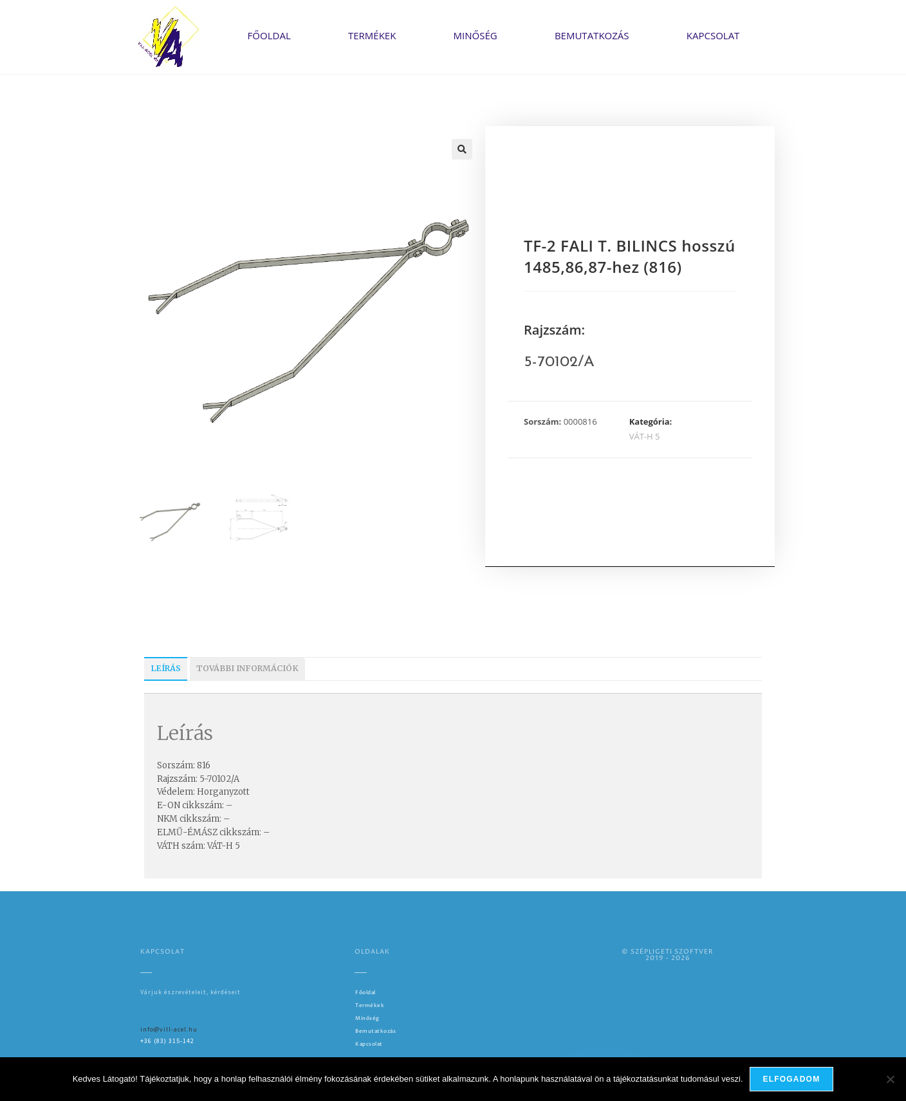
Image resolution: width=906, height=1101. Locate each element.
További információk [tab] (247, 668)
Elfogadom (791, 1079)
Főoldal (269, 35)
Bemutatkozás (592, 35)
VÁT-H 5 (644, 436)
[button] (462, 149)
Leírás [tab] (166, 668)
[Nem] (889, 1079)
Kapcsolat (713, 35)
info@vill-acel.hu (169, 1029)
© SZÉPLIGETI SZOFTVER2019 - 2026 (667, 955)
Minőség (475, 35)
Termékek (372, 35)
